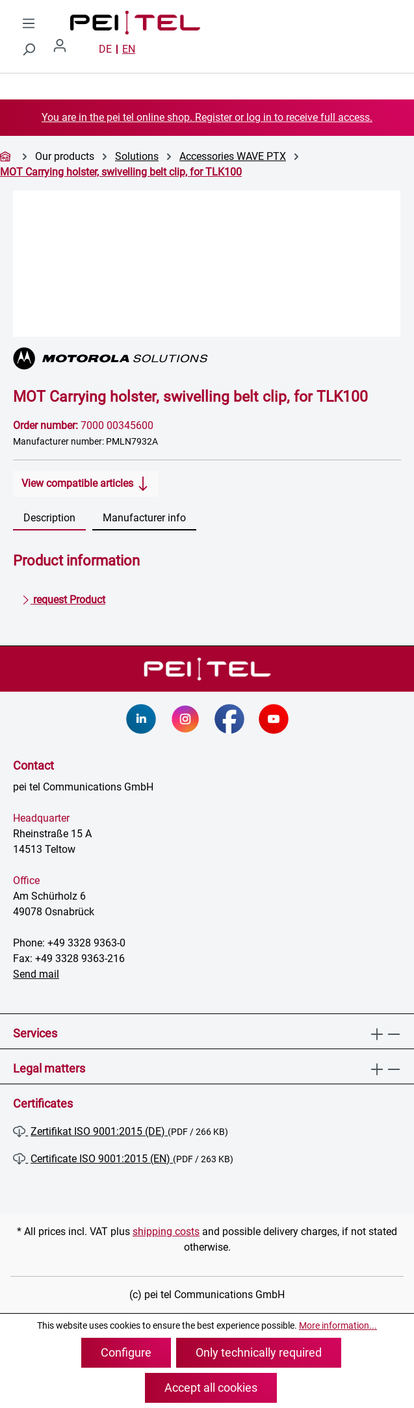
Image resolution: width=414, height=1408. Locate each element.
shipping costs (166, 1231)
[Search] (28, 49)
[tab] (49, 518)
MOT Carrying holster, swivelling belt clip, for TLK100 (121, 172)
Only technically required (259, 1352)
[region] (207, 263)
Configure (126, 1352)
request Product (63, 597)
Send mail (36, 974)
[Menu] (28, 23)
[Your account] (65, 49)
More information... (338, 1325)
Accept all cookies (210, 1387)
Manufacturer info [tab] (144, 518)
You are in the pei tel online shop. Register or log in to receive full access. (207, 117)
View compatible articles (85, 481)
